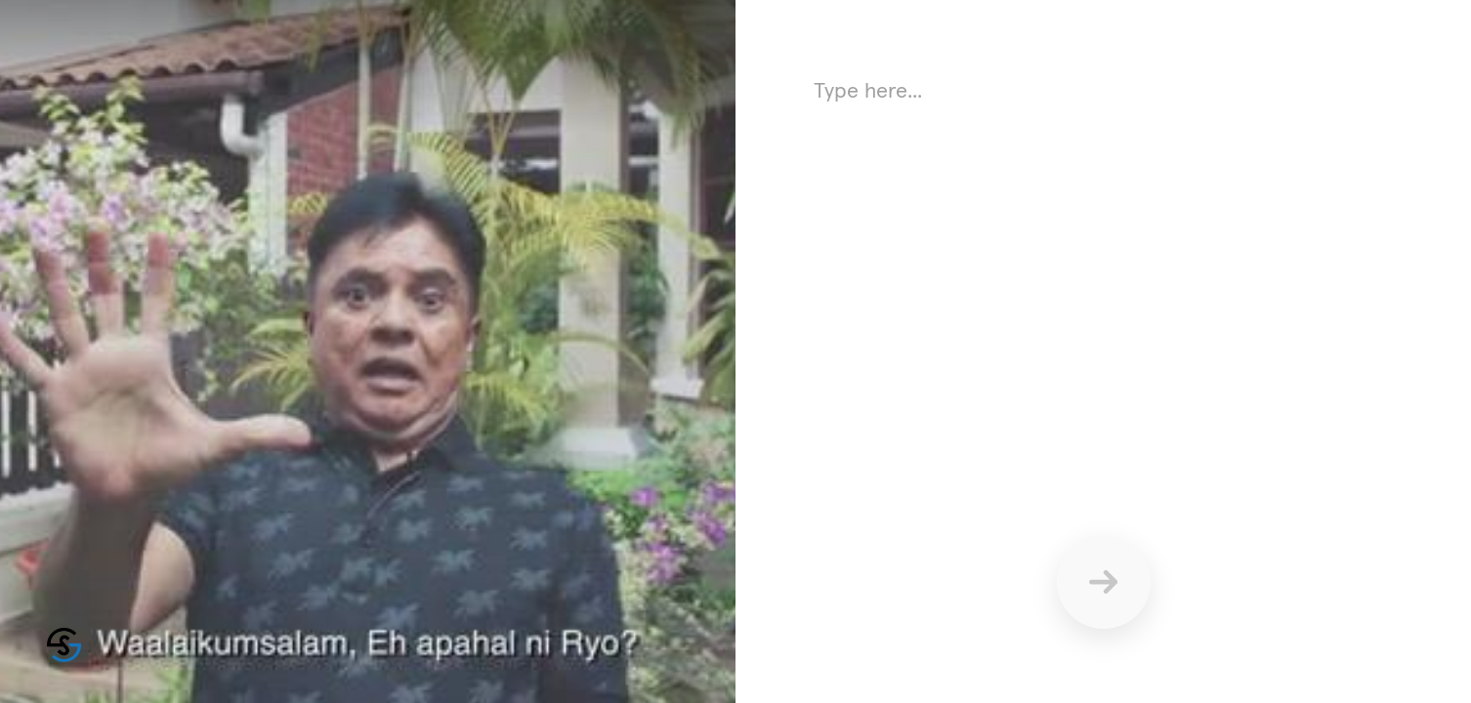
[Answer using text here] (1103, 263)
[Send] (1104, 582)
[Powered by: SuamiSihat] (64, 645)
